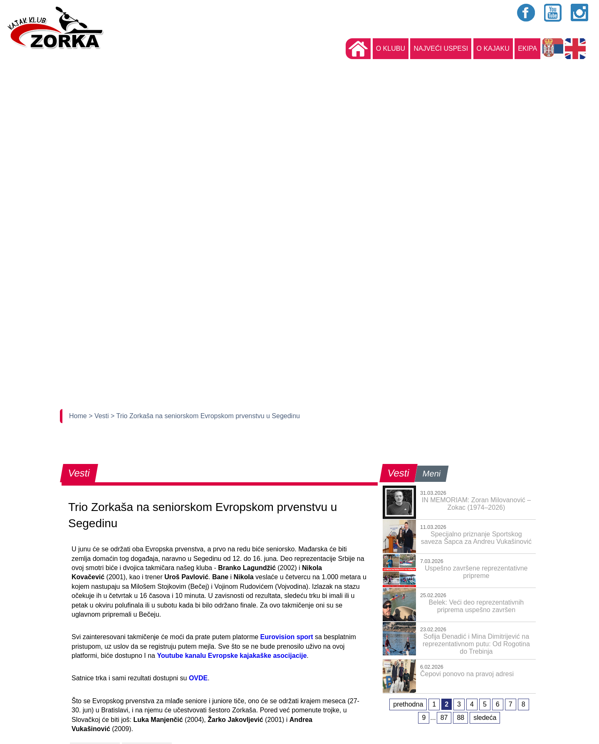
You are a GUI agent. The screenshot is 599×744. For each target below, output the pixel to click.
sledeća (484, 717)
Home (79, 415)
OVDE (198, 678)
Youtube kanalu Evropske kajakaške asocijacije (232, 655)
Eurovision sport (286, 636)
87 (444, 717)
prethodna (408, 704)
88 (460, 717)
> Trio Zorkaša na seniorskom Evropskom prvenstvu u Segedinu (205, 415)
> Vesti (100, 415)
